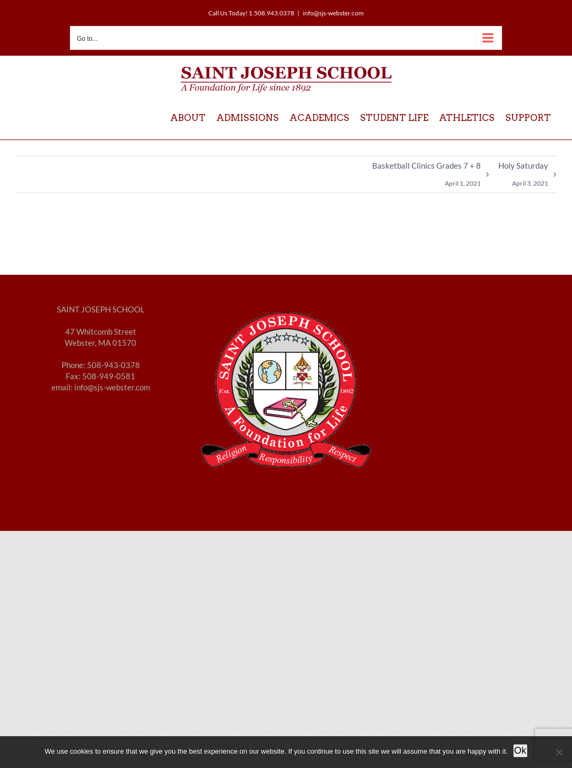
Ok (520, 750)
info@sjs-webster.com (333, 13)
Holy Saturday (523, 177)
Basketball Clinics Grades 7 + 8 (426, 177)
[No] (558, 752)
